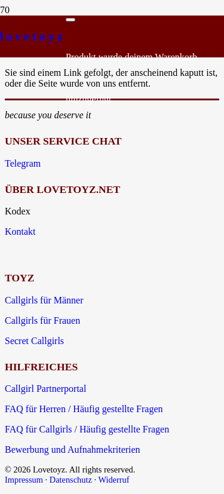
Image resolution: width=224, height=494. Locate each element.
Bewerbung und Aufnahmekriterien (72, 449)
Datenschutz (71, 479)
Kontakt (20, 231)
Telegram (23, 163)
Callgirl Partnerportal (45, 388)
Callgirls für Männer (44, 300)
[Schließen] (70, 20)
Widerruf (113, 479)
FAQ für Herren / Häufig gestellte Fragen (84, 409)
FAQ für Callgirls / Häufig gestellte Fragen (87, 429)
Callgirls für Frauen (42, 320)
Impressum (24, 479)
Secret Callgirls (34, 341)
